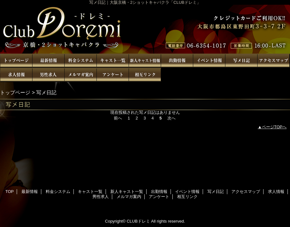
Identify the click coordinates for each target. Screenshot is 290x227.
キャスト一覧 (113, 61)
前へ (118, 118)
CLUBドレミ (145, 29)
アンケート (113, 75)
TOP (16, 61)
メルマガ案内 (81, 75)
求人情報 (16, 75)
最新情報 (48, 61)
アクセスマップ (274, 61)
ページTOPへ (274, 127)
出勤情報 (177, 61)
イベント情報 (209, 61)
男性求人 (48, 75)
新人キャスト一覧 (145, 61)
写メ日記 (241, 61)
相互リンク (145, 75)
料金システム (81, 61)
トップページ (15, 92)
